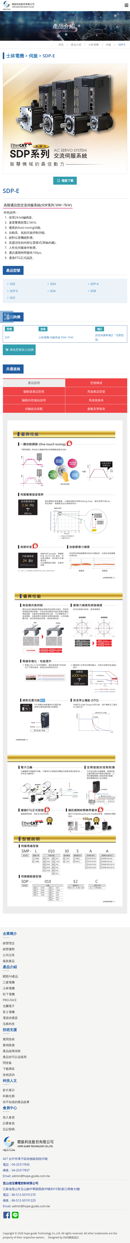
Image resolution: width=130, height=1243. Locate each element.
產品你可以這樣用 (15, 1057)
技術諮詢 (9, 1075)
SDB (93, 291)
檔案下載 (65, 181)
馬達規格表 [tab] (96, 400)
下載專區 (9, 1069)
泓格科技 (9, 1024)
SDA (53, 291)
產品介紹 (76, 44)
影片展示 (9, 1090)
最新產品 (9, 961)
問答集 (7, 1063)
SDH (53, 284)
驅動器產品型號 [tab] (34, 391)
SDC (12, 298)
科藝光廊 (9, 1096)
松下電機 (9, 994)
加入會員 (9, 1117)
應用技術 (9, 1039)
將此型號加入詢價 (19, 350)
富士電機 (9, 1012)
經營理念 (9, 943)
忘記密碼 (9, 1129)
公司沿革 (9, 955)
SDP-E (14, 291)
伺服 (108, 44)
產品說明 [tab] (34, 383)
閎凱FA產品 (10, 976)
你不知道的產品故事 (16, 1102)
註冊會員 (9, 1123)
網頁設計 (74, 1237)
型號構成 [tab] (96, 383)
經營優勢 (9, 949)
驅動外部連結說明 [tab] (34, 400)
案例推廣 (9, 1045)
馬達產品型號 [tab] (96, 391)
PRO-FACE (10, 1000)
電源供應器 (10, 1018)
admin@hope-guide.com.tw (31, 1176)
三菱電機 (9, 982)
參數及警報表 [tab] (96, 409)
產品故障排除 (12, 1051)
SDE (12, 284)
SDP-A (94, 284)
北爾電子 (9, 1006)
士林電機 (93, 44)
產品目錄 (7, 317)
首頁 (61, 44)
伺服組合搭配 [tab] (34, 409)
